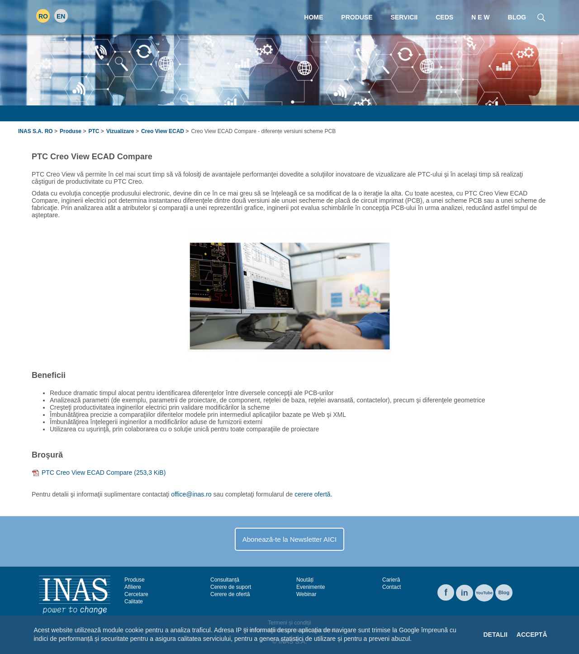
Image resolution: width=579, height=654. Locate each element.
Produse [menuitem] (356, 17)
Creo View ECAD (162, 131)
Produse (70, 131)
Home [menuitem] (313, 17)
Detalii (495, 634)
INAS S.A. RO (35, 131)
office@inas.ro (191, 494)
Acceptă (532, 634)
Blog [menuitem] (517, 17)
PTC (93, 131)
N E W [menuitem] (480, 17)
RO (43, 16)
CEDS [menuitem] (444, 17)
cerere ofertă (312, 494)
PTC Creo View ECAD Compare (104, 472)
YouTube (484, 593)
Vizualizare (120, 131)
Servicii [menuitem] (404, 17)
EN (61, 16)
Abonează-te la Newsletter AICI (289, 539)
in (464, 592)
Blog (503, 592)
